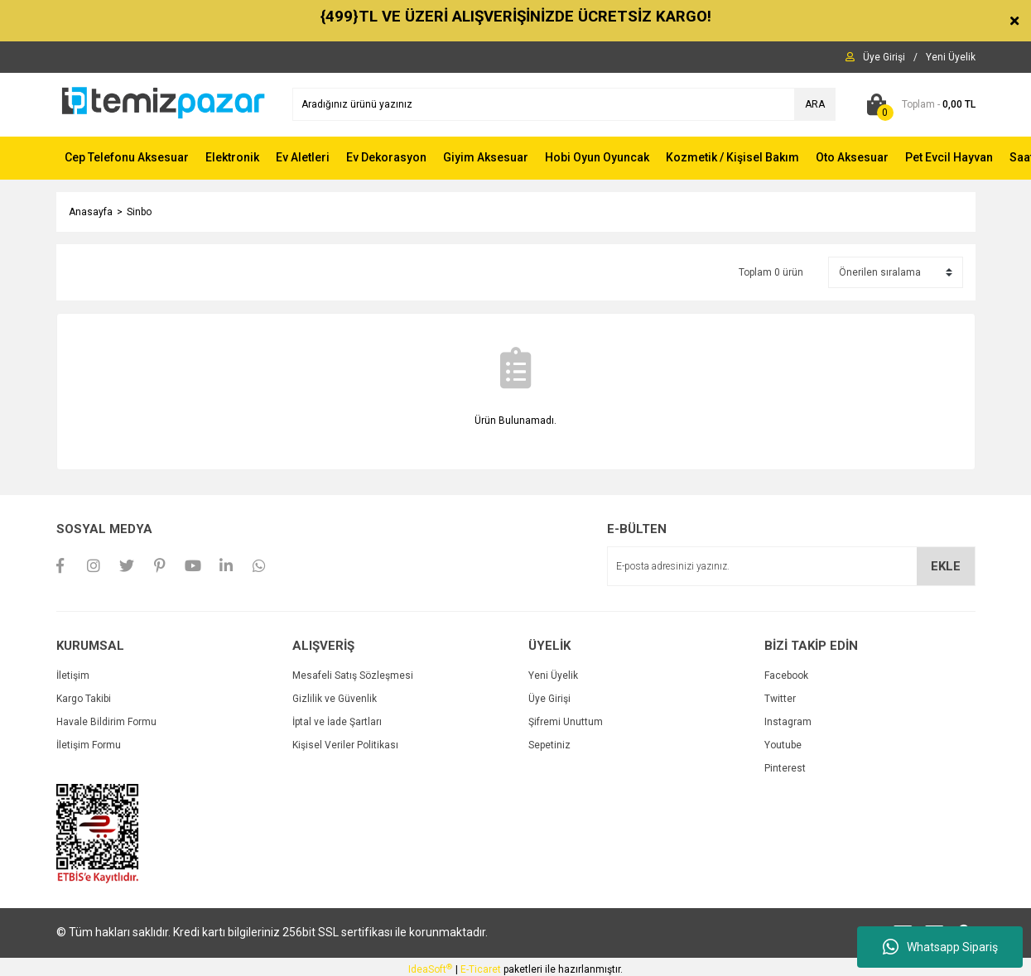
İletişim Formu (88, 745)
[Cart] (918, 104)
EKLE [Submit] (946, 566)
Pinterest (785, 768)
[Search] (564, 104)
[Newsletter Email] (791, 566)
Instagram (788, 722)
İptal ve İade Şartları (337, 722)
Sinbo (139, 212)
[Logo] (161, 103)
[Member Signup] (951, 57)
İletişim (72, 675)
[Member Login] (884, 57)
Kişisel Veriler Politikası (345, 745)
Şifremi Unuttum (565, 722)
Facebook (786, 675)
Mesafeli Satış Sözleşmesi (352, 675)
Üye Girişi (549, 698)
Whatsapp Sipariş (940, 947)
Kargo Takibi (83, 698)
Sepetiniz (549, 745)
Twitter (780, 698)
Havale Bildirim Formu (106, 722)
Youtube (783, 745)
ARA (815, 104)
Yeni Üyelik (553, 675)
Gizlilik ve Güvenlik (334, 698)
